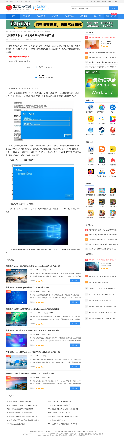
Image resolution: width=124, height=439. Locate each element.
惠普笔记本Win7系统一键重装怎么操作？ (20, 412)
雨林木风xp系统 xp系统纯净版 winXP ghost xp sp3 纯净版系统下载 (32, 309)
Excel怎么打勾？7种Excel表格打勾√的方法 (100, 249)
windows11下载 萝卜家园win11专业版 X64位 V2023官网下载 (30, 373)
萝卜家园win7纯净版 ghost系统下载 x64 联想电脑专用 (27, 287)
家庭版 (115, 1)
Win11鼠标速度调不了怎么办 (57, 420)
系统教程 (19, 31)
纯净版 (87, 1)
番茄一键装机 (111, 15)
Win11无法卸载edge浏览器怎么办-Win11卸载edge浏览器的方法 (68, 424)
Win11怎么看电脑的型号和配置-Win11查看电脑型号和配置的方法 (69, 409)
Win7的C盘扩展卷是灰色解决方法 (59, 405)
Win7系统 (55, 16)
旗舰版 (99, 1)
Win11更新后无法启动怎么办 (16, 424)
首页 (13, 16)
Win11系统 (27, 16)
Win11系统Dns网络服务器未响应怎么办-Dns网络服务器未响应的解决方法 (71, 416)
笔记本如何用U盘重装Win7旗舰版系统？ (20, 409)
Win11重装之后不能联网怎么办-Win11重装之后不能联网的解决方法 (28, 416)
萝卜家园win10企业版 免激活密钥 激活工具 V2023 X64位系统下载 (32, 330)
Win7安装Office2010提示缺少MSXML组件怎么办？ (23, 405)
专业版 (104, 1)
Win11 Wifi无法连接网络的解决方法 (59, 401)
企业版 (110, 1)
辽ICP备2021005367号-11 (36, 431)
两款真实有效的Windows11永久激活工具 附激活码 (101, 244)
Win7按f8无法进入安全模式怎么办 (59, 412)
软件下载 (83, 16)
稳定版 (93, 1)
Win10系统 (41, 16)
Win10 (78, 209)
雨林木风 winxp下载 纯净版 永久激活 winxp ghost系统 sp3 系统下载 (33, 266)
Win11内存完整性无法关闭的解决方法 (19, 401)
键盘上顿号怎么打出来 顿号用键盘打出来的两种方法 (101, 235)
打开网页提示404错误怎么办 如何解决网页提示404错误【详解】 (101, 230)
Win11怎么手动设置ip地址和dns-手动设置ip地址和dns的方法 (26, 420)
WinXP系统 (69, 16)
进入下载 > (75, 280)
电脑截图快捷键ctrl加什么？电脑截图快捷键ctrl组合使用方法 (101, 239)
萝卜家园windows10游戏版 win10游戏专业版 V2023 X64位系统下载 (33, 352)
